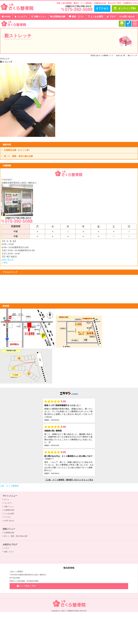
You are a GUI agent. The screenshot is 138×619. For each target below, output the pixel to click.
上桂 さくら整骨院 (9, 486)
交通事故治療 (57, 16)
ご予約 (4, 263)
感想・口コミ (76, 16)
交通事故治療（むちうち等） (16, 150)
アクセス (7, 517)
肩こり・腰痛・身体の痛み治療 (17, 156)
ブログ (111, 16)
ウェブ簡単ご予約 (26, 586)
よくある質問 (95, 16)
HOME (6, 16)
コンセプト (20, 16)
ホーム (6, 499)
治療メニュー (38, 16)
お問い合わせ (127, 16)
